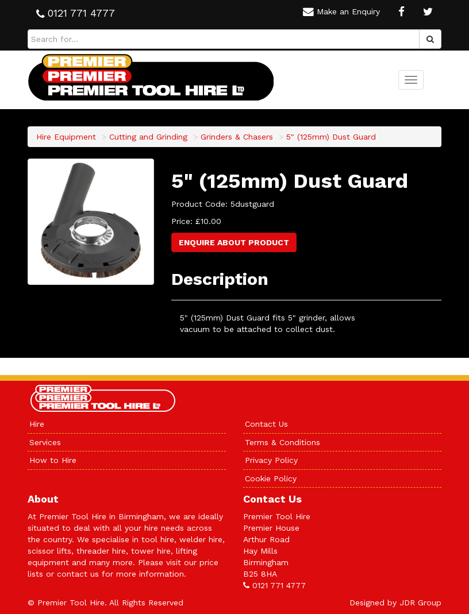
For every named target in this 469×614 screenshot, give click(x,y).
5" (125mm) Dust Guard (331, 136)
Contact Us (266, 423)
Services (45, 442)
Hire (36, 423)
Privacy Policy (271, 460)
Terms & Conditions (282, 442)
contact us (78, 573)
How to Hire (52, 460)
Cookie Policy (271, 478)
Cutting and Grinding (148, 136)
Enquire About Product (234, 242)
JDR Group (420, 602)
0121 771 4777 (279, 585)
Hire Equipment (66, 136)
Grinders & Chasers (237, 136)
